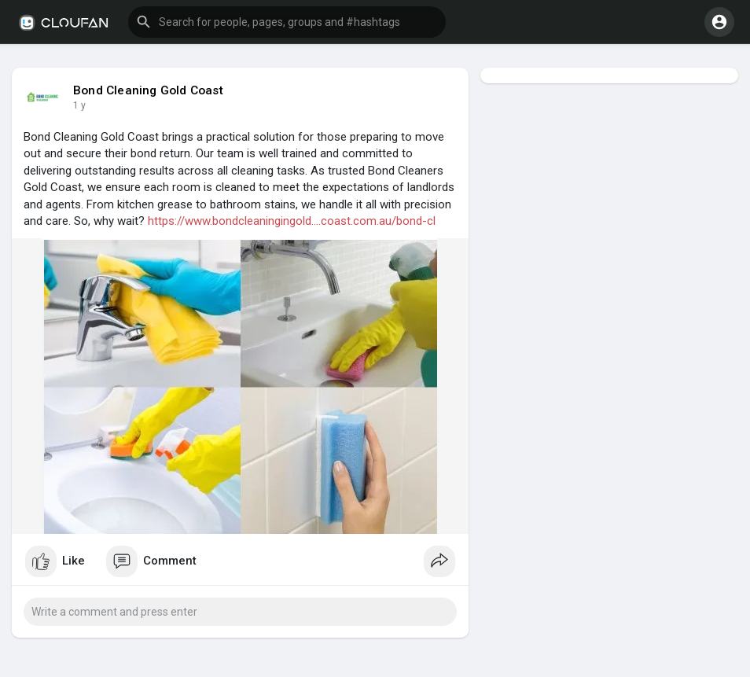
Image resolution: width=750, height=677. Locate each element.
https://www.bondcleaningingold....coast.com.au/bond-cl (292, 221)
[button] (287, 22)
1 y (79, 105)
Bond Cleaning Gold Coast (148, 90)
